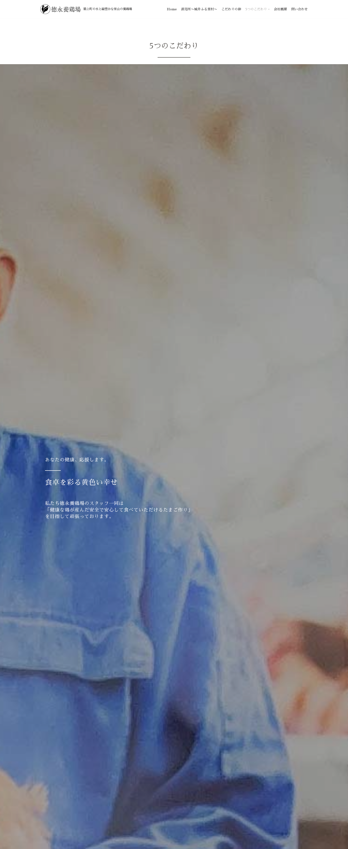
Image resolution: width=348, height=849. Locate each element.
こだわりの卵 (231, 9)
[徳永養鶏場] (86, 9)
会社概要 (280, 9)
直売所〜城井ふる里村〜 (199, 9)
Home (172, 9)
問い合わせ (299, 9)
